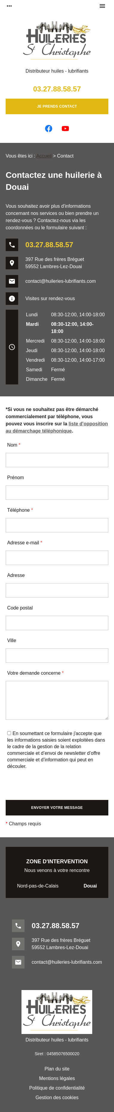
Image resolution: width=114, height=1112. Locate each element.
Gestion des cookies (57, 1097)
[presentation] (51, 788)
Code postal (20, 607)
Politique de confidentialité (57, 1087)
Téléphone (20, 510)
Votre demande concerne (35, 673)
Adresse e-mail (24, 542)
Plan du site (57, 1068)
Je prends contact (57, 106)
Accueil (44, 155)
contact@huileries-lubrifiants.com (60, 281)
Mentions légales (57, 1078)
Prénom (15, 477)
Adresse (16, 575)
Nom (13, 444)
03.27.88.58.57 (57, 89)
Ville (11, 640)
